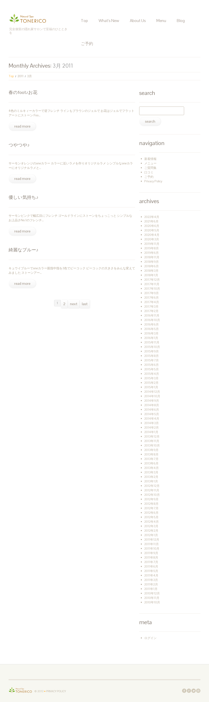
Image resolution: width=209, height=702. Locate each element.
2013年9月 (151, 450)
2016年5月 (151, 329)
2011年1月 (151, 589)
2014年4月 (151, 418)
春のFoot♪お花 (23, 92)
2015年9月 (151, 351)
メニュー (150, 163)
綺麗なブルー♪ (23, 250)
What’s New (109, 20)
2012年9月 (151, 499)
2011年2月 (151, 584)
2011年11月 (151, 544)
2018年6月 (151, 266)
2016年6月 (151, 324)
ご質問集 (150, 168)
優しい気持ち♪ (23, 197)
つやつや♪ (19, 145)
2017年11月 (151, 284)
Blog (181, 20)
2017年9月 (151, 293)
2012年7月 (151, 508)
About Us (138, 20)
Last (85, 303)
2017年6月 (151, 297)
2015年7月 (151, 360)
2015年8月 (151, 356)
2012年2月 (151, 531)
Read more (22, 126)
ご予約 (87, 43)
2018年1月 (151, 275)
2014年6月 (151, 410)
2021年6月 (151, 221)
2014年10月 (152, 396)
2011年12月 (151, 539)
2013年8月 (151, 454)
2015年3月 (151, 378)
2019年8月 (151, 248)
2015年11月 (151, 342)
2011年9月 (151, 553)
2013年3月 (151, 472)
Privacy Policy (153, 181)
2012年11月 (151, 490)
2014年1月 (151, 432)
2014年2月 (151, 427)
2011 (20, 76)
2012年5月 (151, 517)
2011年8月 (151, 557)
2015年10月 (152, 347)
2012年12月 (152, 486)
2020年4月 (151, 235)
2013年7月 (151, 459)
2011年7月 (151, 562)
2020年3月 (151, 239)
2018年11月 (151, 257)
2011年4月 (151, 575)
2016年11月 (151, 315)
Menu (161, 20)
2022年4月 (151, 217)
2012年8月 (151, 504)
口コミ (148, 172)
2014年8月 (151, 405)
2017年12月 (152, 280)
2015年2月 (151, 383)
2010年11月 (151, 598)
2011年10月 (151, 548)
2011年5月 (151, 571)
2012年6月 (151, 513)
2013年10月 (152, 445)
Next (73, 303)
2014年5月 (151, 414)
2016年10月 (152, 320)
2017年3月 (151, 306)
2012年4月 (151, 522)
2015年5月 (151, 369)
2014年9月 (151, 401)
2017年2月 (151, 311)
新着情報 (150, 159)
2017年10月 (152, 288)
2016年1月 (151, 338)
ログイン (150, 638)
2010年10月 (152, 602)
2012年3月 (151, 526)
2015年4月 (151, 374)
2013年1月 (151, 481)
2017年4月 (151, 302)
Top (84, 20)
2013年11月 (151, 441)
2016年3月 (151, 333)
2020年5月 (151, 230)
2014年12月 (152, 392)
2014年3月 (151, 423)
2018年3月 (151, 271)
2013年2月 (151, 477)
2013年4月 (151, 468)
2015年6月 (151, 365)
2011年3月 (151, 580)
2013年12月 (152, 436)
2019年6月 (151, 253)
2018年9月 (151, 262)
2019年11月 (151, 244)
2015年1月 (151, 387)
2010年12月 (152, 593)
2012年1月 (151, 535)
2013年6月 (151, 463)
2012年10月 (152, 495)
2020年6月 (151, 226)
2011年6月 (151, 566)
